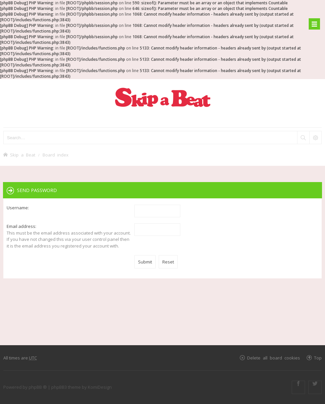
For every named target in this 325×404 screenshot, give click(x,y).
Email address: (21, 226)
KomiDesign (100, 387)
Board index (56, 154)
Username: (18, 208)
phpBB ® (38, 387)
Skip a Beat (22, 154)
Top (318, 357)
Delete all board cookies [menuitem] (273, 357)
